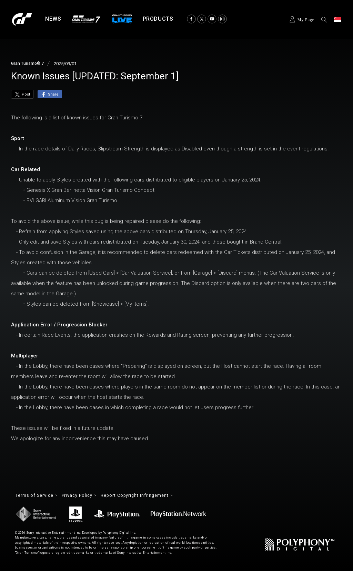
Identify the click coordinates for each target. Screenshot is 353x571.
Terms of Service (37, 495)
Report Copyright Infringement (148, 495)
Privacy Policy (84, 495)
